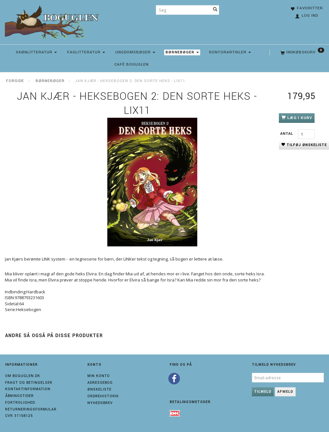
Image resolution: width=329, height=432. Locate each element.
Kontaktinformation (27, 389)
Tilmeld (262, 391)
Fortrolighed (20, 402)
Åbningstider (19, 395)
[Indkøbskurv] (301, 52)
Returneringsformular (31, 409)
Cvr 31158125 (19, 415)
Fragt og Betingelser (28, 382)
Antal (287, 133)
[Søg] (215, 10)
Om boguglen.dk (22, 375)
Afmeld (285, 391)
